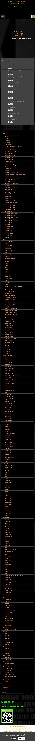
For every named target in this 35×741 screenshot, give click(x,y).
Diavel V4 (8, 144)
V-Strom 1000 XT (10, 611)
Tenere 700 (8, 467)
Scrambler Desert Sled (11, 217)
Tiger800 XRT (9, 335)
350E (6, 652)
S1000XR (7, 256)
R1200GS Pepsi (9, 241)
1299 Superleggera (10, 155)
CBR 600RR (8, 413)
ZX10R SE (8, 540)
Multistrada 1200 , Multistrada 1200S (16, 178)
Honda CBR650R (12, 107)
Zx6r (6, 559)
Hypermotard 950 (10, 206)
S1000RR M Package (11, 251)
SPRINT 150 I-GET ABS (9, 686)
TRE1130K (8, 633)
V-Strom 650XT (9, 620)
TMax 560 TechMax (11, 497)
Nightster (8, 361)
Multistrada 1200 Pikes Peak (13, 176)
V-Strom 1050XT (10, 607)
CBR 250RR (8, 420)
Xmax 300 (8, 504)
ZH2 (6, 527)
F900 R (7, 266)
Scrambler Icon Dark (11, 213)
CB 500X (7, 435)
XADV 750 (8, 407)
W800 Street (9, 551)
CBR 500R (8, 419)
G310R (7, 282)
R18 (6, 243)
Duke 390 (8, 353)
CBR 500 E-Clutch (10, 374)
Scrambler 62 (9, 226)
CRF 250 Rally (9, 458)
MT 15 (7, 516)
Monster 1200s (9, 148)
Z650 (6, 562)
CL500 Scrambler (10, 434)
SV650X (7, 624)
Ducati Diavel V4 (12, 119)
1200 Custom (9, 368)
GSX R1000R (8, 615)
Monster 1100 (9, 185)
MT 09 (7, 489)
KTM (4, 344)
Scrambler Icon (9, 223)
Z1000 (7, 538)
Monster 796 (9, 236)
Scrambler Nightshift (11, 211)
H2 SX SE (8, 529)
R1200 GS (8, 254)
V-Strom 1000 (9, 613)
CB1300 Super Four (10, 385)
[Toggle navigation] (33, 16)
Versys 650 (8, 564)
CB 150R (7, 460)
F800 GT (7, 271)
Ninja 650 (8, 560)
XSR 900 (7, 486)
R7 (6, 493)
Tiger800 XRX (9, 336)
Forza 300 (8, 452)
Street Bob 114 (9, 357)
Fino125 (7, 471)
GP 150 (7, 665)
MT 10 (7, 476)
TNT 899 (7, 635)
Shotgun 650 (9, 669)
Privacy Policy (13, 735)
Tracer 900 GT (9, 465)
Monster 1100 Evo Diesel (12, 183)
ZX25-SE (7, 585)
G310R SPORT (9, 279)
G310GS (7, 280)
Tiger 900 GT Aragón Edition (13, 286)
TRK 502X (8, 637)
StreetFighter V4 (10, 189)
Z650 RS (7, 525)
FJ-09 (6, 478)
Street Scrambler (10, 329)
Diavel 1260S (8, 169)
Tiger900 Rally (9, 294)
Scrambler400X (9, 342)
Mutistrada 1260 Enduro (12, 172)
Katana (7, 603)
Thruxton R (8, 327)
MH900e (7, 139)
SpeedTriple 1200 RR (11, 314)
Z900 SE (7, 545)
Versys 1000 (8, 536)
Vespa (3, 684)
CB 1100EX (8, 424)
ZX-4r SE (7, 521)
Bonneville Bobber (10, 318)
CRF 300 (7, 448)
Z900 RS (7, 544)
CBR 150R (8, 422)
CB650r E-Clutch (10, 379)
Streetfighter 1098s (11, 150)
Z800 (6, 555)
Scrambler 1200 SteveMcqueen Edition (16, 288)
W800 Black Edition (11, 549)
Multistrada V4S (10, 161)
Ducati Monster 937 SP (14, 71)
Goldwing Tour (9, 391)
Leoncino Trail (9, 641)
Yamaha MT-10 (12, 95)
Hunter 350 (8, 671)
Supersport (8, 197)
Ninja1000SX (9, 532)
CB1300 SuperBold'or (11, 376)
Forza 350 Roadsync (11, 443)
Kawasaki (6, 517)
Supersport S (9, 195)
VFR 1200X (8, 392)
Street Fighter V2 (10, 193)
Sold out (3, 692)
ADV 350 (7, 441)
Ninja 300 (8, 583)
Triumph (5, 284)
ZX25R (7, 587)
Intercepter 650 (9, 674)
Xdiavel (7, 167)
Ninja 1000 (8, 534)
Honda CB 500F (12, 65)
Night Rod (8, 359)
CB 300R (7, 454)
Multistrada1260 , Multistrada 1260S (15, 174)
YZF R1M (7, 473)
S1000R (7, 262)
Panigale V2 (8, 137)
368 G (7, 648)
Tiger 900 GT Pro (10, 333)
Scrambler (8, 225)
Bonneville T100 (9, 322)
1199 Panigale (9, 159)
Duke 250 (8, 351)
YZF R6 (7, 495)
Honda (5, 372)
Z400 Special (9, 570)
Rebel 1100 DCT (9, 396)
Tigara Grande (9, 663)
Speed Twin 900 (10, 299)
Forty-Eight (8, 366)
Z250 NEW (8, 594)
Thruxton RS (8, 290)
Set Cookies (13, 738)
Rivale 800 (8, 659)
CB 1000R (8, 428)
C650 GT (7, 273)
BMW (4, 239)
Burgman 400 (9, 605)
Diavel (7, 170)
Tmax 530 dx (9, 499)
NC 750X (7, 409)
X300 (6, 682)
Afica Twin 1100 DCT (11, 398)
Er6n (6, 568)
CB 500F (7, 437)
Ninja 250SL (8, 590)
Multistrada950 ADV (11, 202)
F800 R (7, 269)
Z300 (6, 573)
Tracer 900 (8, 482)
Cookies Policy (22, 735)
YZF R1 (7, 475)
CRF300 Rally (9, 447)
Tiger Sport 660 (10, 295)
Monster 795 (9, 238)
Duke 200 (8, 350)
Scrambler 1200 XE (10, 292)
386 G (7, 650)
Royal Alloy (6, 661)
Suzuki (5, 598)
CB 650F (7, 432)
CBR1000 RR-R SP (10, 402)
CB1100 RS (8, 426)
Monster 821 (8, 232)
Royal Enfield (7, 667)
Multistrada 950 (9, 204)
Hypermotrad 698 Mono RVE (13, 146)
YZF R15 (7, 514)
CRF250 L (8, 456)
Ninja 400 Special (10, 577)
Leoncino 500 (9, 643)
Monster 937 (9, 230)
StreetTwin (8, 331)
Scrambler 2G (9, 142)
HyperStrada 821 (10, 210)
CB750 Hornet (9, 411)
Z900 (6, 547)
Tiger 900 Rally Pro (11, 310)
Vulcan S (7, 566)
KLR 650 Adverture (10, 557)
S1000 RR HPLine (10, 260)
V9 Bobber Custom (10, 629)
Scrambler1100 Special (11, 180)
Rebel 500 (8, 439)
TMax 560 (8, 469)
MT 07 (7, 491)
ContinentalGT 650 (10, 676)
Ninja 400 (8, 579)
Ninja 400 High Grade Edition (14, 575)
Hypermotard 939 (10, 208)
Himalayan (8, 678)
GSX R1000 (8, 609)
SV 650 (7, 622)
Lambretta (6, 680)
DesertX (7, 141)
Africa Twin (8, 400)
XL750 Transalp (9, 383)
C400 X (7, 275)
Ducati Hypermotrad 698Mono (16, 77)
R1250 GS (8, 249)
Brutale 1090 (9, 657)
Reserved (4, 690)
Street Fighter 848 (10, 152)
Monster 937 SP (9, 228)
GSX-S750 (8, 616)
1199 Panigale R (9, 154)
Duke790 (7, 346)
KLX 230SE (8, 588)
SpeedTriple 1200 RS (11, 312)
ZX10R (7, 542)
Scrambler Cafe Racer (11, 219)
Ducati (5, 133)
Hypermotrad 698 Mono (12, 135)
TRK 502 (7, 639)
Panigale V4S (9, 198)
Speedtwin (8, 323)
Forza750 (8, 378)
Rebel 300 (8, 450)
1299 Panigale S (9, 157)
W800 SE (8, 553)
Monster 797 (9, 234)
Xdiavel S (8, 163)
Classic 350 (8, 672)
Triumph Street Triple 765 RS (16, 101)
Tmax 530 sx (9, 501)
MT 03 (7, 506)
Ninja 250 (8, 592)
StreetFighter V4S (10, 191)
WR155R (7, 510)
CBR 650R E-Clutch (10, 387)
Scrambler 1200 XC (10, 297)
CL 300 (7, 381)
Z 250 (7, 596)
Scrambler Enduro (10, 215)
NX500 (7, 389)
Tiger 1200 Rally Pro (11, 308)
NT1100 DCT (8, 394)
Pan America (9, 363)
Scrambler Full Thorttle (12, 221)
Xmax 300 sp (9, 503)
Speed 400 (8, 301)
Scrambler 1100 (9, 182)
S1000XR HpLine (10, 258)
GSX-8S (7, 601)
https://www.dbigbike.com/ (22, 38)
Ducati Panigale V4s (13, 83)
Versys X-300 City (10, 581)
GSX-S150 (8, 626)
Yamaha (5, 463)
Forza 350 (8, 445)
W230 (7, 519)
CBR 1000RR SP (9, 404)
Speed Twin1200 (10, 305)
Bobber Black (9, 325)
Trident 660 (8, 340)
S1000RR (7, 252)
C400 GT (8, 277)
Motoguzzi (6, 628)
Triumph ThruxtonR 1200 (15, 89)
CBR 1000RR (8, 406)
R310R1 (7, 654)
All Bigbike (4, 131)
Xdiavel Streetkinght (11, 165)
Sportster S (8, 364)
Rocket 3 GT (8, 307)
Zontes (5, 646)
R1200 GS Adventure (11, 247)
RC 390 (7, 348)
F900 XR (7, 264)
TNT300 (7, 644)
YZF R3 (7, 508)
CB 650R (7, 430)
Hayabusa (8, 600)
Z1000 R (7, 531)
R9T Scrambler (9, 245)
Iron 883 (7, 370)
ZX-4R (7, 523)
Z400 (6, 572)
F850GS (7, 267)
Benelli (5, 631)
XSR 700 (7, 488)
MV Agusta (6, 656)
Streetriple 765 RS (10, 338)
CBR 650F (8, 417)
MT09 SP (7, 480)
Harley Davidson (8, 355)
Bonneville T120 (9, 320)
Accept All (21, 738)
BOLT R (7, 484)
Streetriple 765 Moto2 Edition (14, 303)
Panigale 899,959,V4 (11, 200)
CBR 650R (8, 415)
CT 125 (7, 461)
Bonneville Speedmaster (12, 316)
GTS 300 (5, 688)
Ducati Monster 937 (13, 113)
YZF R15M (8, 512)
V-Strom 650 (9, 618)
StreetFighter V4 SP (11, 187)
